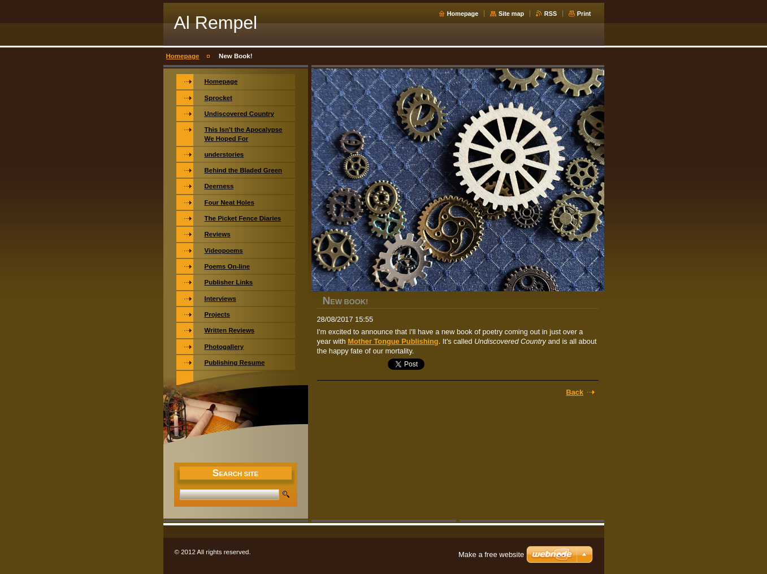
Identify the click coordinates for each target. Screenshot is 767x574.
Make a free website (491, 554)
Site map (511, 13)
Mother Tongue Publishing (393, 341)
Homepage (463, 13)
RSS (550, 13)
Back (575, 392)
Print (584, 13)
